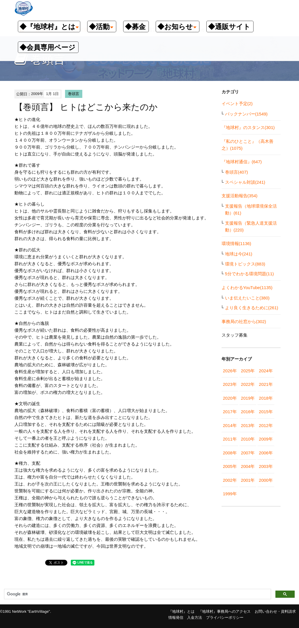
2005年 (230, 466)
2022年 (248, 384)
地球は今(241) (238, 253)
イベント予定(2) (237, 103)
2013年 (248, 425)
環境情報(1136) (236, 243)
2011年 (230, 439)
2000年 (266, 480)
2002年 (230, 480)
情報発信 (175, 617)
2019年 (248, 398)
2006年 (266, 452)
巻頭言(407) (236, 172)
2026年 (230, 370)
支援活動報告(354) (240, 195)
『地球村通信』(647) (242, 161)
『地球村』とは (181, 611)
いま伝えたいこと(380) (247, 297)
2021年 (266, 384)
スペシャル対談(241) (245, 182)
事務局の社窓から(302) (244, 321)
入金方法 (194, 617)
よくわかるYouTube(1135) (247, 287)
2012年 (266, 425)
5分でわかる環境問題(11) (249, 273)
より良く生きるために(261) (251, 307)
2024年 (266, 370)
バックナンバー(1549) (246, 113)
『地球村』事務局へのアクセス (224, 611)
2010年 (248, 439)
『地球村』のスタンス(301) (248, 127)
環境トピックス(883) (245, 263)
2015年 (266, 411)
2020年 (230, 398)
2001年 (248, 480)
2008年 (230, 452)
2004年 (248, 466)
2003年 (266, 466)
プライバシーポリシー (224, 617)
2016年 (248, 411)
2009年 (266, 439)
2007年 (248, 452)
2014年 (230, 425)
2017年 (230, 411)
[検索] (137, 594)
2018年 (266, 398)
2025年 (248, 370)
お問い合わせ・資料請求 (275, 611)
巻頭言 (73, 94)
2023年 (230, 384)
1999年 (230, 493)
